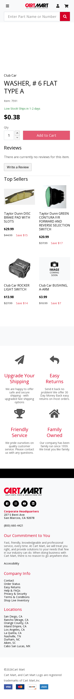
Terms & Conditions (17, 597)
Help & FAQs (12, 590)
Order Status (12, 584)
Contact (9, 580)
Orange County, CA (16, 623)
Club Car (10, 75)
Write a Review (18, 167)
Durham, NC (12, 639)
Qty (6, 127)
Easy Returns (12, 587)
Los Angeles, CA (14, 629)
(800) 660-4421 (13, 525)
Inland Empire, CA (15, 626)
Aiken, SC (10, 643)
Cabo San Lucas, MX (17, 646)
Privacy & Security (15, 593)
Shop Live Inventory (16, 600)
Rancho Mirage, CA (16, 620)
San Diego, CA (13, 616)
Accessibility (11, 563)
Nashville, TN (12, 636)
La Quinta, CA (13, 633)
